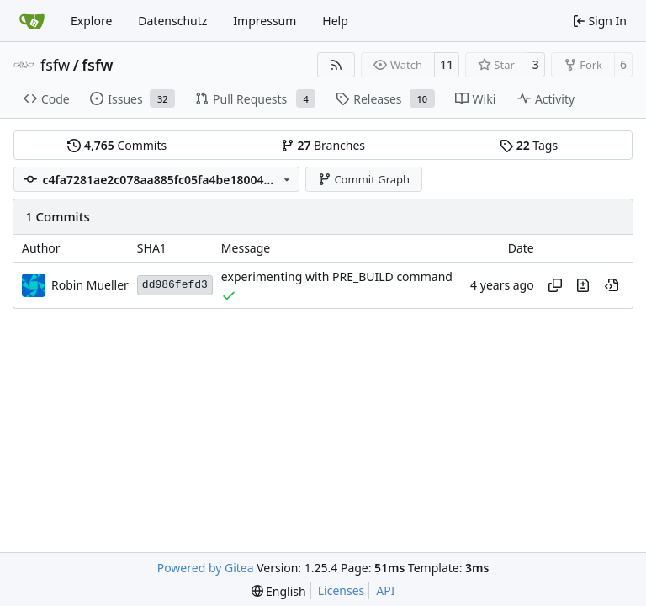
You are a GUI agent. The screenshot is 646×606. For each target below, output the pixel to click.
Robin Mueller (90, 285)
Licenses (341, 590)
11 (446, 64)
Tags (529, 145)
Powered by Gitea (205, 568)
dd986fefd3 (175, 285)
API (385, 590)
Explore (91, 21)
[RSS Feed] (336, 64)
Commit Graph (364, 179)
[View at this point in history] (611, 285)
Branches (323, 145)
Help (335, 21)
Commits (117, 145)
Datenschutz (172, 21)
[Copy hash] (555, 285)
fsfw (55, 64)
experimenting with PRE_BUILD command (337, 277)
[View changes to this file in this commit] (583, 285)
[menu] (279, 591)
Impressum (264, 21)
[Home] (32, 21)
